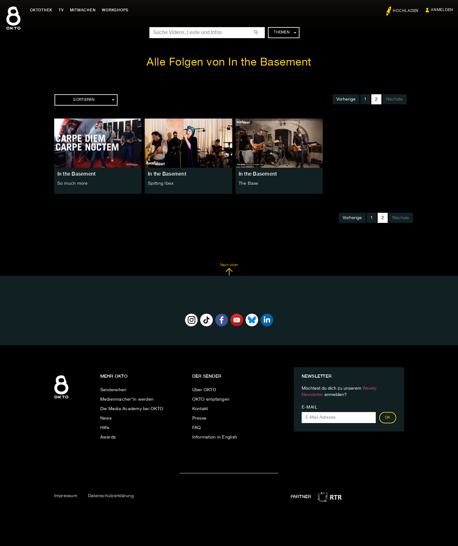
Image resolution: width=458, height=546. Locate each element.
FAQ (196, 428)
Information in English (214, 437)
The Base (248, 183)
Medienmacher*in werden (127, 399)
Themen (285, 32)
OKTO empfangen (211, 399)
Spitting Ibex (160, 183)
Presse (199, 418)
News (106, 418)
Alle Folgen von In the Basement (229, 62)
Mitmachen (83, 10)
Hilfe (104, 428)
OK (388, 418)
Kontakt (200, 409)
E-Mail (310, 407)
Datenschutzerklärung (111, 496)
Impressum (65, 496)
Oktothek (41, 10)
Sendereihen (113, 390)
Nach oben (229, 269)
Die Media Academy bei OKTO (132, 409)
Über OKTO (204, 390)
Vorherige (346, 99)
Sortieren (93, 100)
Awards (108, 437)
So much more (72, 183)
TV (61, 10)
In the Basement (76, 174)
